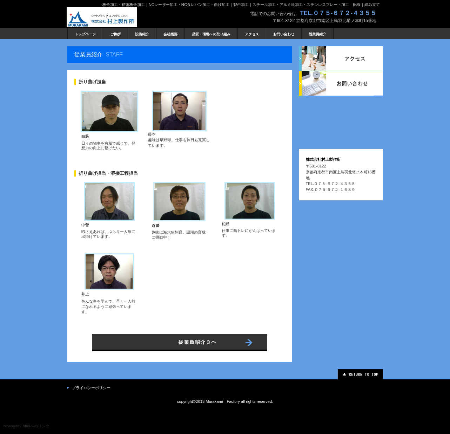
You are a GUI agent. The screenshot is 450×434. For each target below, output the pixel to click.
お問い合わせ (341, 83)
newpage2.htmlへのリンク (26, 426)
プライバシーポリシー (91, 388)
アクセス (341, 58)
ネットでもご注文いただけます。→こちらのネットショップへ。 (179, 343)
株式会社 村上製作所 (119, 17)
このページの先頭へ (360, 374)
